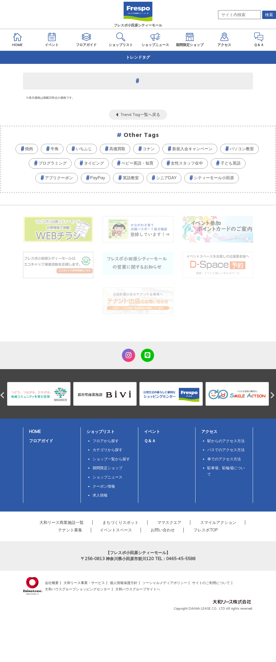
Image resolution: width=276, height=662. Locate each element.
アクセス (209, 431)
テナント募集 (70, 530)
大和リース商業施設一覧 (61, 522)
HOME (35, 431)
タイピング (94, 163)
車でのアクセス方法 (224, 459)
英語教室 (131, 177)
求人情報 (100, 495)
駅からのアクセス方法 (226, 440)
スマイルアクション (218, 522)
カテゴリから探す (107, 449)
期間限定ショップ (107, 468)
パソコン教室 (242, 148)
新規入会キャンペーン (192, 148)
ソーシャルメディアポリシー (164, 583)
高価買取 (117, 148)
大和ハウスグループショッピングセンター (77, 589)
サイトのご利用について (211, 583)
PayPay (97, 177)
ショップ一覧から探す (111, 459)
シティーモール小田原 (214, 177)
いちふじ (84, 148)
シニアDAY (166, 177)
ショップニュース (107, 477)
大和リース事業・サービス (84, 583)
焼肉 (29, 148)
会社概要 (52, 583)
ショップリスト (101, 431)
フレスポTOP (205, 530)
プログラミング (53, 163)
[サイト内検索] (239, 14)
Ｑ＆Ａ (150, 440)
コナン (149, 148)
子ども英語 (231, 163)
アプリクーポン (59, 177)
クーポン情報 (104, 486)
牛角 (55, 148)
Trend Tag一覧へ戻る (140, 114)
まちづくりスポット (120, 522)
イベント (152, 431)
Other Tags (141, 135)
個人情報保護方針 (123, 583)
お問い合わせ (163, 530)
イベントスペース (116, 530)
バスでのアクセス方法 (226, 449)
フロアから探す (106, 440)
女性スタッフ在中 (187, 163)
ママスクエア (169, 522)
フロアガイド (41, 440)
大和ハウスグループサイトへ (137, 589)
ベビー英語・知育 (137, 163)
